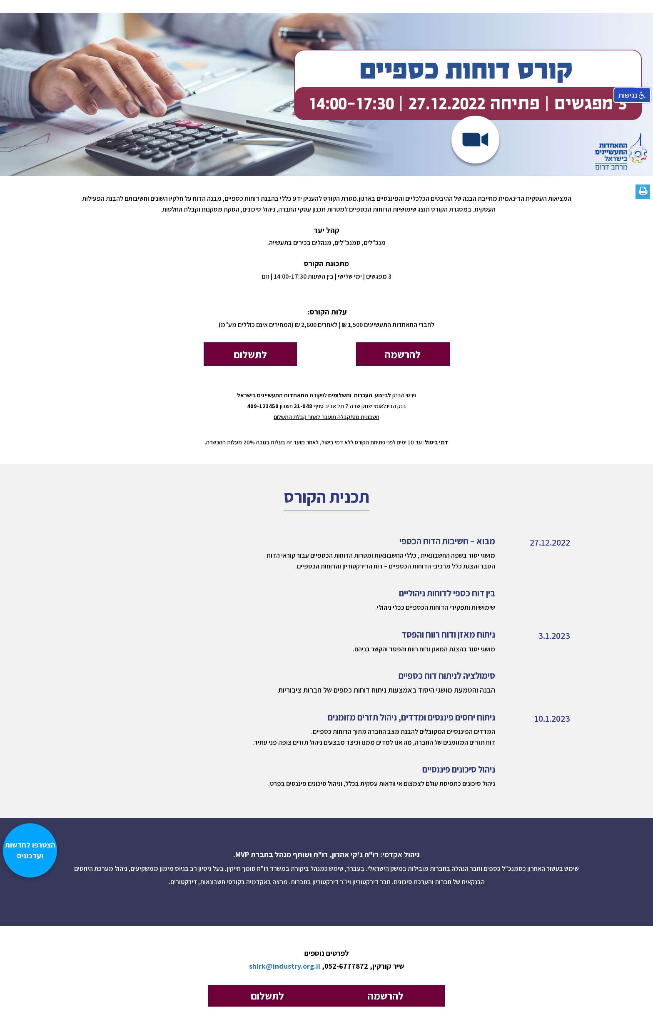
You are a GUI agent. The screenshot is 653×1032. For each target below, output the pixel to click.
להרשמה (403, 354)
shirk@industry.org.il (284, 966)
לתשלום (250, 354)
